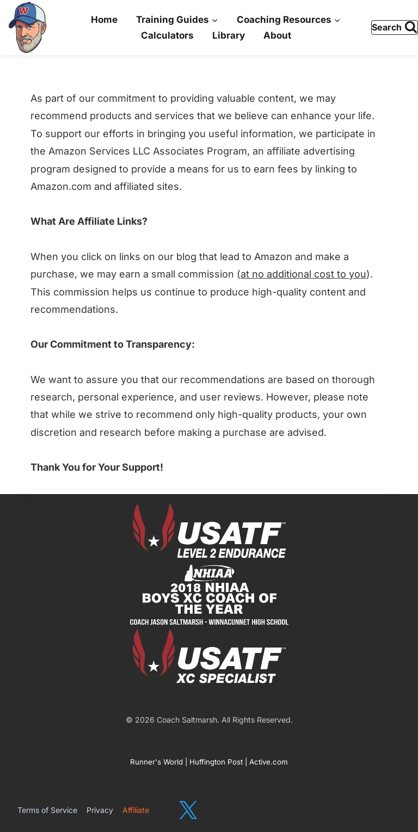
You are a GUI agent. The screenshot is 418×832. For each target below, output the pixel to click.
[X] (188, 810)
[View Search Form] (394, 27)
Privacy (100, 810)
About (277, 35)
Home (104, 19)
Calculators (167, 35)
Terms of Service (47, 810)
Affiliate (135, 810)
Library (228, 35)
